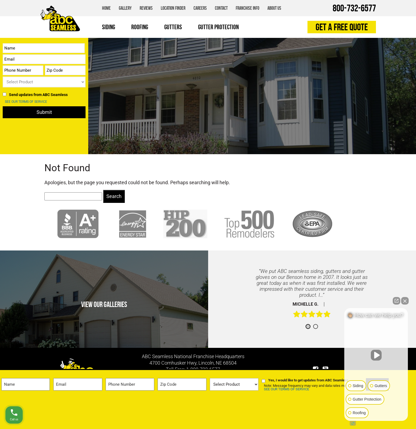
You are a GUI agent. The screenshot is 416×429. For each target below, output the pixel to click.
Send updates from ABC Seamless (38, 95)
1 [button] (308, 326)
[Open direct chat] (396, 301)
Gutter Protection (218, 27)
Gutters (173, 27)
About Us (274, 8)
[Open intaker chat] (353, 423)
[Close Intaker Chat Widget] (405, 301)
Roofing (139, 27)
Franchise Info (247, 8)
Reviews (146, 8)
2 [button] (315, 326)
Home (106, 8)
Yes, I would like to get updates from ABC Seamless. (308, 380)
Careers (200, 8)
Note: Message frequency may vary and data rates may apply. (310, 387)
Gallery (125, 8)
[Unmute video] (376, 355)
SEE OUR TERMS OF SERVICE (26, 102)
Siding (108, 27)
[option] (311, 296)
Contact (221, 8)
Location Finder (173, 8)
